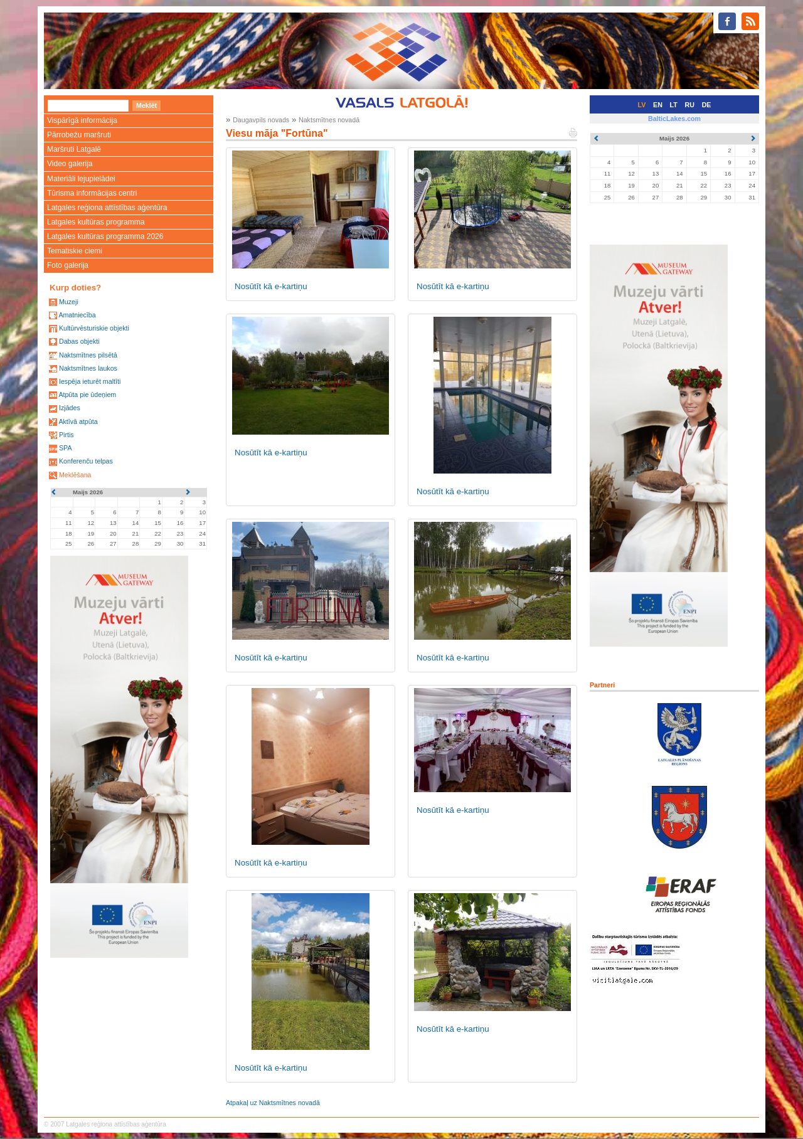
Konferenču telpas (86, 461)
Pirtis (66, 434)
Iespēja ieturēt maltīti (89, 381)
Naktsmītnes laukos (88, 368)
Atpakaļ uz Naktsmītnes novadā (273, 1102)
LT (674, 105)
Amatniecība (76, 315)
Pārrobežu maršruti (79, 134)
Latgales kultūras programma (95, 222)
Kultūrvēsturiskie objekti (94, 328)
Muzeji (68, 301)
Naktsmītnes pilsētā (88, 355)
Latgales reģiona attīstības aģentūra (107, 207)
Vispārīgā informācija (82, 120)
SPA (65, 448)
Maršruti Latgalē (74, 149)
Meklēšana (75, 475)
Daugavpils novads (261, 120)
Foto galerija (67, 265)
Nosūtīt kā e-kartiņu (271, 286)
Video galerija (70, 163)
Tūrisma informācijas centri (92, 193)
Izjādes (69, 407)
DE (706, 105)
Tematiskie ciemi (74, 250)
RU (689, 105)
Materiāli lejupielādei (81, 178)
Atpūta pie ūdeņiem (87, 394)
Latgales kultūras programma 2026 (105, 236)
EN (657, 105)
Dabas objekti (79, 341)
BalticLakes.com (674, 118)
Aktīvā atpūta (77, 421)
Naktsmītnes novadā (329, 120)
